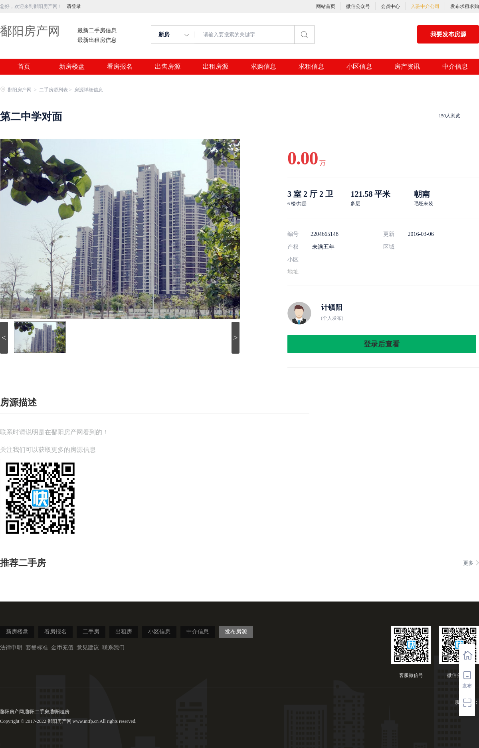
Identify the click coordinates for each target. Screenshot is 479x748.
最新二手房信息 (97, 31)
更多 (471, 563)
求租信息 (311, 67)
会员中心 (390, 6)
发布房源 (236, 632)
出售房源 (168, 67)
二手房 (91, 632)
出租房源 (216, 67)
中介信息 (455, 67)
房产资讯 (407, 67)
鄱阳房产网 (30, 31)
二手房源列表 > (56, 90)
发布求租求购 (464, 6)
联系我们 (113, 648)
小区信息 (359, 67)
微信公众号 (358, 6)
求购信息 (263, 67)
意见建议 (88, 648)
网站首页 (325, 6)
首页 (24, 67)
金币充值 (62, 648)
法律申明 (11, 648)
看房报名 (120, 67)
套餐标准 (37, 648)
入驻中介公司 (425, 6)
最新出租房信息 (97, 40)
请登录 (74, 6)
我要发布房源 (448, 34)
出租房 (123, 632)
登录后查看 (382, 344)
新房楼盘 (72, 67)
